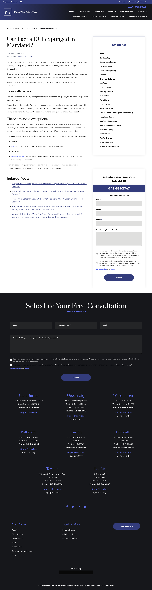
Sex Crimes (105, 134)
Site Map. (99, 586)
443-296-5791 (56, 484)
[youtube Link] (84, 506)
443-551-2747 (137, 7)
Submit (76, 377)
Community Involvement (22, 551)
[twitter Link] (73, 506)
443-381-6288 (79, 447)
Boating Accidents (108, 62)
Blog (23, 28)
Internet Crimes (107, 109)
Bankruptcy (105, 58)
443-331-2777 (79, 411)
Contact (15, 555)
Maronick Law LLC (13, 28)
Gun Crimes (105, 104)
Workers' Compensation (110, 146)
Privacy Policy (15, 369)
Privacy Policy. (89, 586)
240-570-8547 (127, 447)
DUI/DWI (103, 83)
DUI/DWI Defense (69, 538)
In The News (17, 547)
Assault (103, 54)
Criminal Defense (107, 79)
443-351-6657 (32, 407)
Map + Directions (28, 412)
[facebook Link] (67, 506)
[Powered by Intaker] (136, 587)
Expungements (106, 92)
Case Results (17, 538)
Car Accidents (106, 66)
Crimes (103, 75)
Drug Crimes (105, 87)
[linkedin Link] (78, 506)
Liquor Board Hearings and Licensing (116, 113)
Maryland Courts (107, 117)
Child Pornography (108, 71)
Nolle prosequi (17, 156)
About (14, 530)
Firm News (104, 100)
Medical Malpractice (108, 121)
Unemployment (107, 142)
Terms (26, 369)
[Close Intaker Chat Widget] (147, 524)
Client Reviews (18, 534)
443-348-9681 (127, 407)
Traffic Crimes (106, 138)
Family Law (105, 96)
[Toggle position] (142, 524)
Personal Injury (106, 130)
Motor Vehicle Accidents (110, 125)
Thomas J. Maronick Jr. (25, 56)
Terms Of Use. (109, 586)
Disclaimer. (78, 586)
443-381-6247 (103, 484)
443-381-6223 (32, 444)
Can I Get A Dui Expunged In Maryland (41, 28)
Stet (13, 146)
